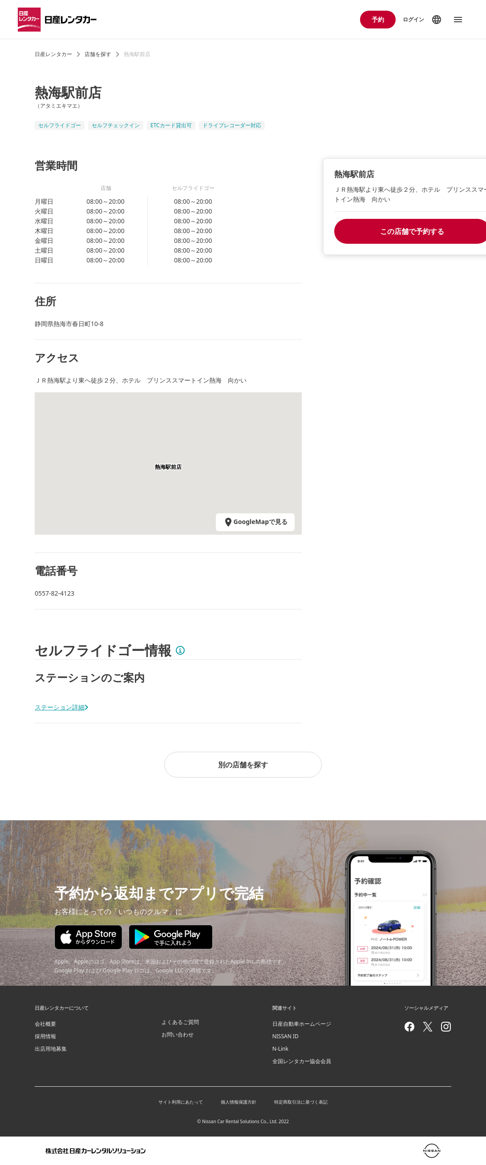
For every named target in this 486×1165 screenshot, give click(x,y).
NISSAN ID (285, 1036)
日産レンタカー (53, 54)
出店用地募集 (51, 1048)
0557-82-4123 (54, 593)
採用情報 (45, 1036)
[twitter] (428, 1027)
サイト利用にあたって (180, 1102)
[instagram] (446, 1026)
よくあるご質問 (180, 1022)
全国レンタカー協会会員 (301, 1061)
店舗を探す (98, 54)
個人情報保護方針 (238, 1102)
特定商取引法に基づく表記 (301, 1102)
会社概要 (45, 1024)
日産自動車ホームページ (301, 1024)
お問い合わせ (178, 1034)
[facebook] (409, 1026)
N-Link (280, 1048)
